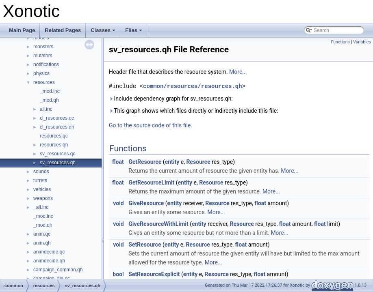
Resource (198, 162)
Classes (104, 32)
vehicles (42, 189)
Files (134, 32)
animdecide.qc (49, 252)
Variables (362, 42)
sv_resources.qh (58, 162)
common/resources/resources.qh (192, 86)
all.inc (46, 109)
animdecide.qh (49, 261)
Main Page (22, 30)
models (41, 38)
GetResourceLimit (151, 182)
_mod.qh (49, 100)
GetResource (144, 162)
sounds (41, 171)
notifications (46, 64)
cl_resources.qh (57, 127)
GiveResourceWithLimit (158, 224)
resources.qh (54, 145)
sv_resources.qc (57, 154)
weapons (43, 198)
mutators (42, 55)
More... (238, 72)
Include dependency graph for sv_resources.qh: (171, 98)
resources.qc (54, 136)
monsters (43, 46)
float (118, 162)
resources (44, 82)
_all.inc (40, 207)
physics (41, 73)
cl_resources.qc (57, 118)
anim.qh (42, 243)
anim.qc (41, 234)
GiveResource (146, 203)
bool (118, 274)
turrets (40, 180)
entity (172, 162)
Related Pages (63, 30)
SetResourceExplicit (154, 274)
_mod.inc (50, 91)
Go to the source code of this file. (150, 125)
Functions (340, 42)
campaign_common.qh (57, 270)
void (118, 203)
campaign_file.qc (51, 278)
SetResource (144, 244)
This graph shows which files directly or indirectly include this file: (193, 110)
